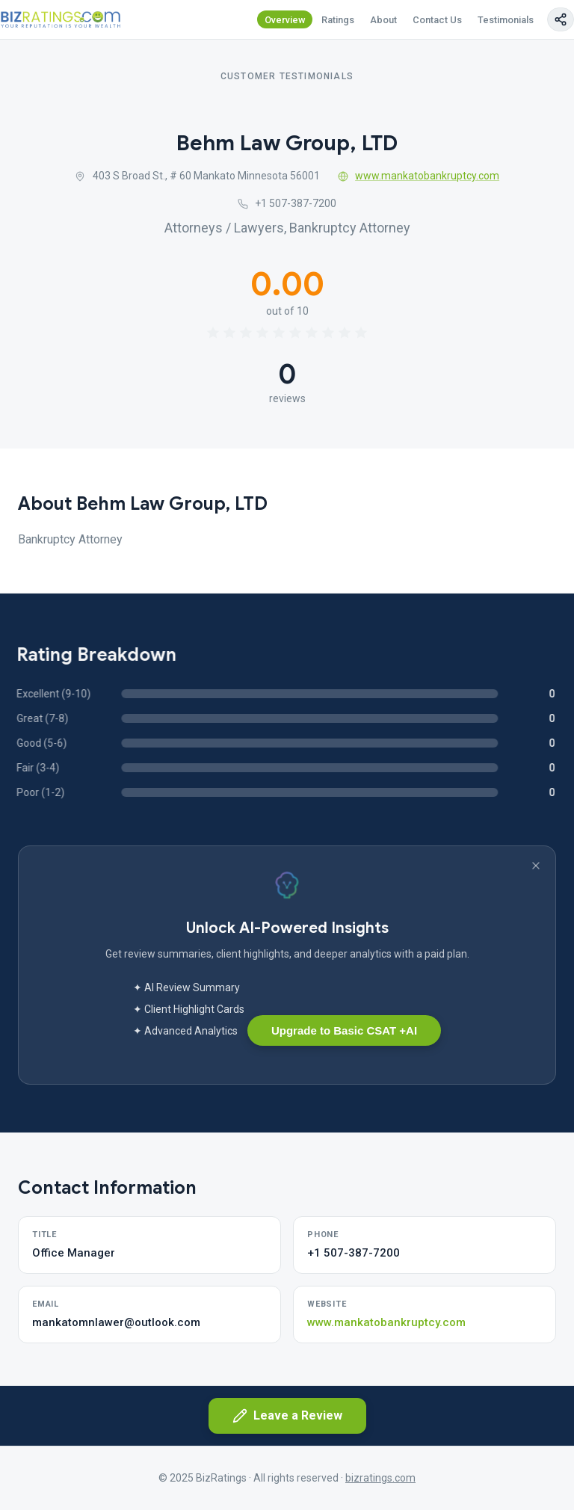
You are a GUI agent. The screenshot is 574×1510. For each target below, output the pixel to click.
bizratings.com (380, 1478)
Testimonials (506, 19)
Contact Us (437, 19)
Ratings (337, 19)
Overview (285, 19)
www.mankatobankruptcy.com (419, 176)
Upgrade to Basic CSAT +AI (344, 1030)
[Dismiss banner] (535, 865)
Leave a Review (287, 1415)
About (383, 19)
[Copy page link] (560, 19)
